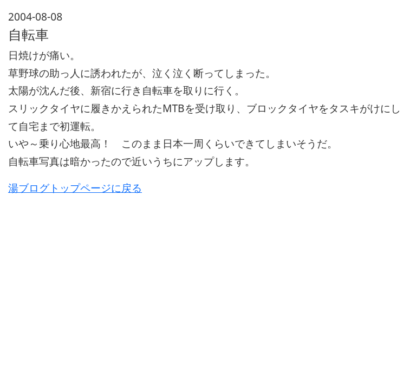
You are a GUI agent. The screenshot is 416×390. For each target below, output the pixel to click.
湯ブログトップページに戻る (75, 187)
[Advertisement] (208, 272)
